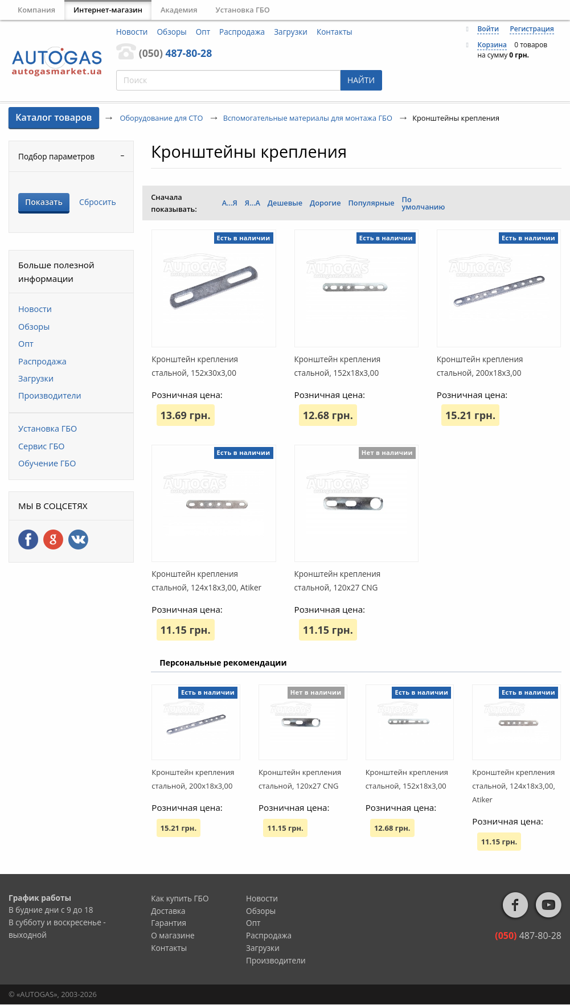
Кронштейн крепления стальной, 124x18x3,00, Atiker (513, 786)
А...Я (229, 203)
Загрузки (290, 31)
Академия (179, 10)
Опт (203, 31)
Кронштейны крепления (249, 151)
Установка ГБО (243, 10)
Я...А (252, 203)
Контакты (334, 31)
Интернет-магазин (107, 10)
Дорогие (325, 203)
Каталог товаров (53, 117)
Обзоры (172, 31)
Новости (132, 31)
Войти (488, 29)
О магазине (173, 935)
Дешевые (285, 203)
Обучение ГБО (47, 463)
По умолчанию (423, 203)
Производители (49, 395)
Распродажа (242, 31)
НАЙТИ (361, 80)
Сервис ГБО (41, 446)
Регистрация (531, 29)
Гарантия (168, 922)
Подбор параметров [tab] (56, 156)
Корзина (492, 45)
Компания (36, 10)
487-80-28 (175, 53)
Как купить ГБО (179, 898)
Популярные (371, 203)
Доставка (168, 910)
